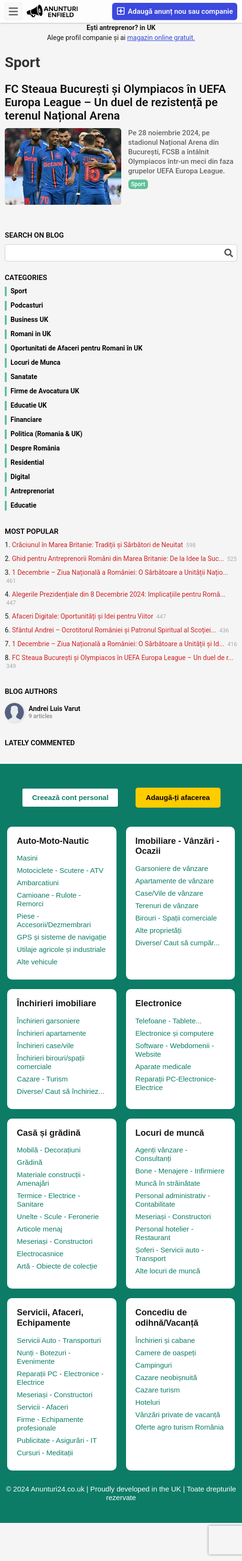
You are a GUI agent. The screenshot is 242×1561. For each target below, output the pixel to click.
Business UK (29, 319)
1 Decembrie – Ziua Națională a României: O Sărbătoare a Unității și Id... (118, 644)
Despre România (35, 448)
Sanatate (24, 376)
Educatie (23, 505)
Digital (20, 476)
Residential (27, 462)
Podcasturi (27, 305)
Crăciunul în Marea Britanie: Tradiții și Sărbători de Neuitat (97, 545)
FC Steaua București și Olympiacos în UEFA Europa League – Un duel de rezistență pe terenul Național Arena (115, 102)
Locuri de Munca (36, 362)
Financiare (26, 419)
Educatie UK (29, 405)
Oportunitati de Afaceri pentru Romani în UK (76, 348)
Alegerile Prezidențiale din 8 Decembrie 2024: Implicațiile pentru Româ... (118, 594)
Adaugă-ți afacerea (178, 797)
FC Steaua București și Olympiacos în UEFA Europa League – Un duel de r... (122, 657)
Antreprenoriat (32, 491)
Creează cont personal (70, 797)
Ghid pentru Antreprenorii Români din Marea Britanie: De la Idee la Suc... (118, 558)
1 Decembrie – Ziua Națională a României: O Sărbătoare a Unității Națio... (120, 572)
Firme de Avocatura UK (45, 391)
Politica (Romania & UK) (47, 434)
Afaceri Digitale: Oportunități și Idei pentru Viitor (82, 616)
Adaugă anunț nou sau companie (174, 11)
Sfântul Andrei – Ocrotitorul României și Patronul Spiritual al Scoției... (114, 630)
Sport (19, 291)
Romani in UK (31, 334)
